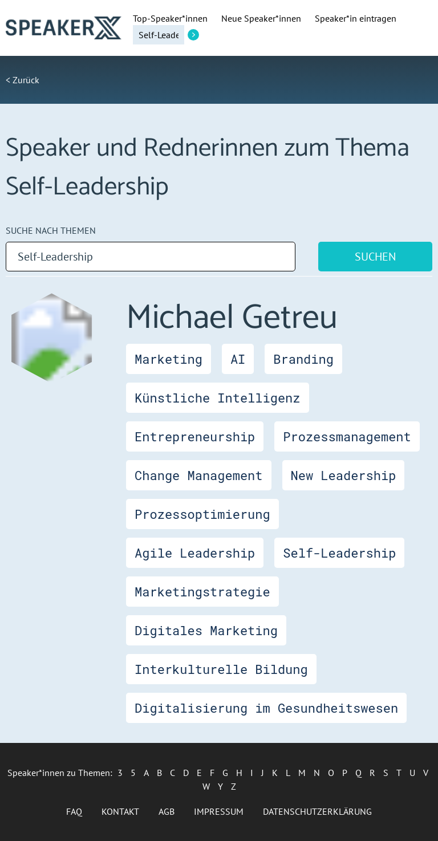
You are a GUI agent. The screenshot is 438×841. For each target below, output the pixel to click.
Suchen (375, 256)
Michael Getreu (232, 318)
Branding (303, 359)
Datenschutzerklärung (317, 811)
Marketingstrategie (202, 591)
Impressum (219, 811)
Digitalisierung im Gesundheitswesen (266, 708)
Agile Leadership (195, 553)
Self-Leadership (339, 553)
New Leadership (343, 475)
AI (237, 359)
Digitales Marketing (206, 630)
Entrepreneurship (195, 436)
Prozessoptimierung (202, 514)
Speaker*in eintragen (355, 18)
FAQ (74, 811)
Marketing (168, 359)
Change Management (198, 475)
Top (170, 18)
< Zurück (22, 80)
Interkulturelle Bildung (221, 669)
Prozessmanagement (347, 436)
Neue (261, 18)
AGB (167, 811)
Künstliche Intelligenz (217, 397)
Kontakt (120, 811)
